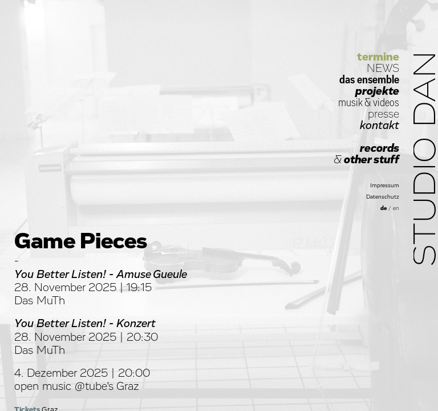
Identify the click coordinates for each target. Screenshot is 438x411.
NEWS (383, 68)
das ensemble (369, 80)
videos (386, 102)
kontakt (379, 125)
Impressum (384, 185)
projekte (377, 91)
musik (350, 102)
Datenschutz (382, 197)
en (396, 208)
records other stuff (366, 154)
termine (378, 57)
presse (383, 114)
